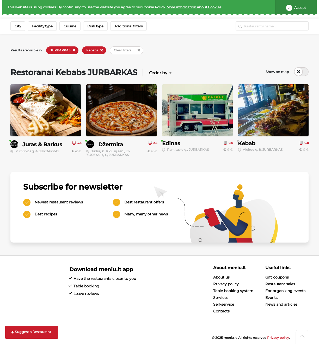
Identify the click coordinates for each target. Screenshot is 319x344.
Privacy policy (226, 284)
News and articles (281, 304)
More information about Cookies (194, 7)
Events (271, 297)
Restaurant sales (280, 284)
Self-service (223, 304)
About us (221, 277)
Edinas (171, 143)
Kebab (246, 143)
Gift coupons (277, 277)
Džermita (110, 144)
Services (220, 297)
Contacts (221, 311)
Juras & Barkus (42, 144)
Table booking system (233, 290)
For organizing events (285, 290)
